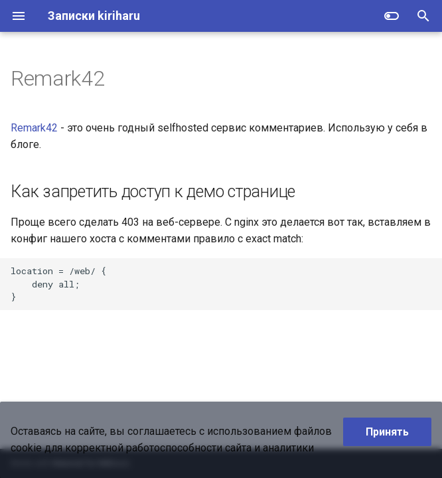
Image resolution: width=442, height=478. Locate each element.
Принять (387, 432)
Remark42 (34, 127)
